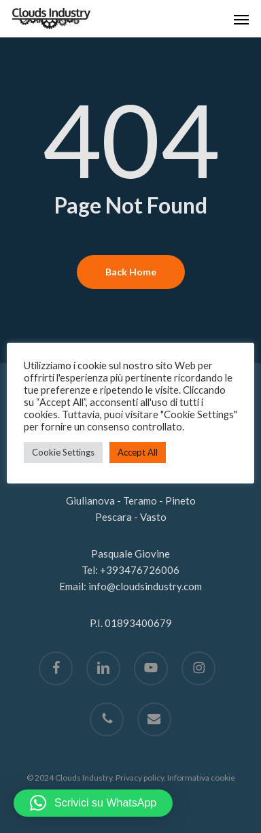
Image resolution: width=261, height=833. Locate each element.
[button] (241, 19)
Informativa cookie (201, 777)
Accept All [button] (138, 452)
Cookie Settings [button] (63, 452)
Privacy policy (140, 777)
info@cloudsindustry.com (145, 586)
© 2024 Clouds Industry (69, 777)
